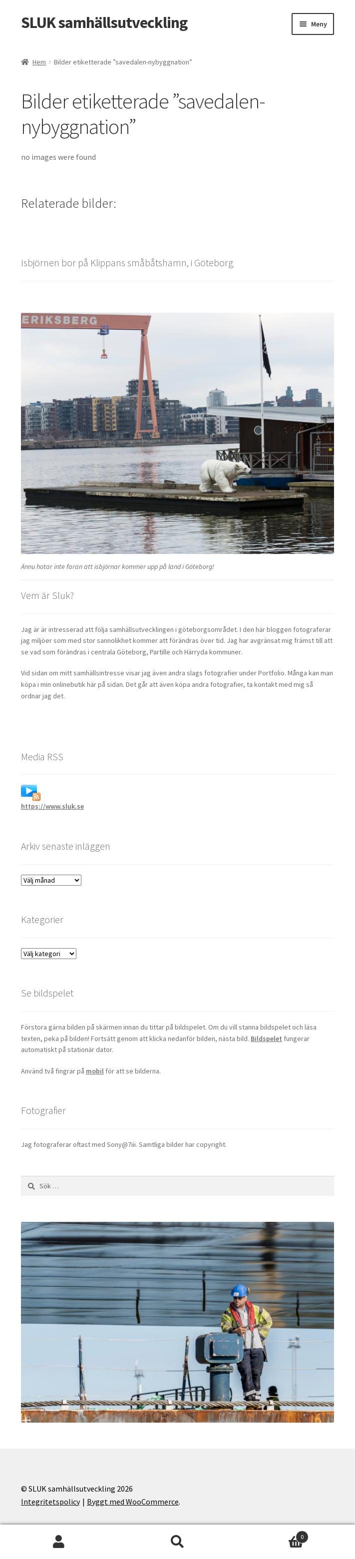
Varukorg (273, 1535)
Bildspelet (266, 1038)
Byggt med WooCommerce (133, 1502)
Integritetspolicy (50, 1502)
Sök (177, 1542)
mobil (95, 1070)
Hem (39, 61)
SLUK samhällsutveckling (104, 22)
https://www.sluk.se (52, 806)
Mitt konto (59, 1542)
